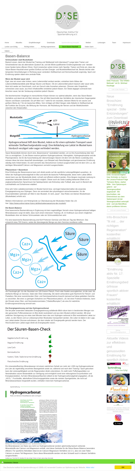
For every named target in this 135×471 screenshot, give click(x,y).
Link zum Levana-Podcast (118, 210)
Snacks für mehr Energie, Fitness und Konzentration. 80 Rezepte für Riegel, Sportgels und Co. (118, 409)
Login (131, 462)
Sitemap (15, 462)
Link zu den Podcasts (118, 89)
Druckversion (7, 462)
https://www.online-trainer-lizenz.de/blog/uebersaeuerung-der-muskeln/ (37, 203)
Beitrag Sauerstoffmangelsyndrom (118, 331)
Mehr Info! (90, 467)
